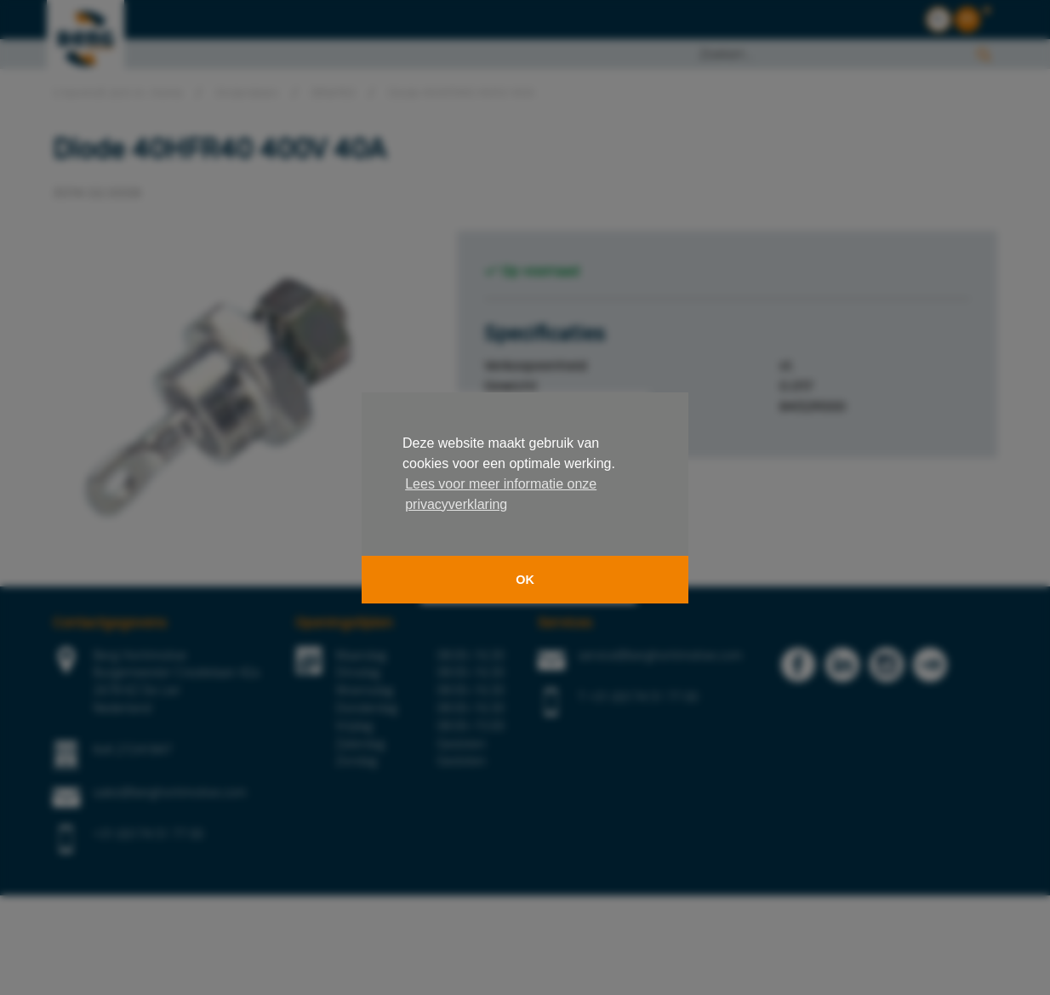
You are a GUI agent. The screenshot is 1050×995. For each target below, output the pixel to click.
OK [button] (525, 579)
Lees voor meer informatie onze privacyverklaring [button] (500, 494)
